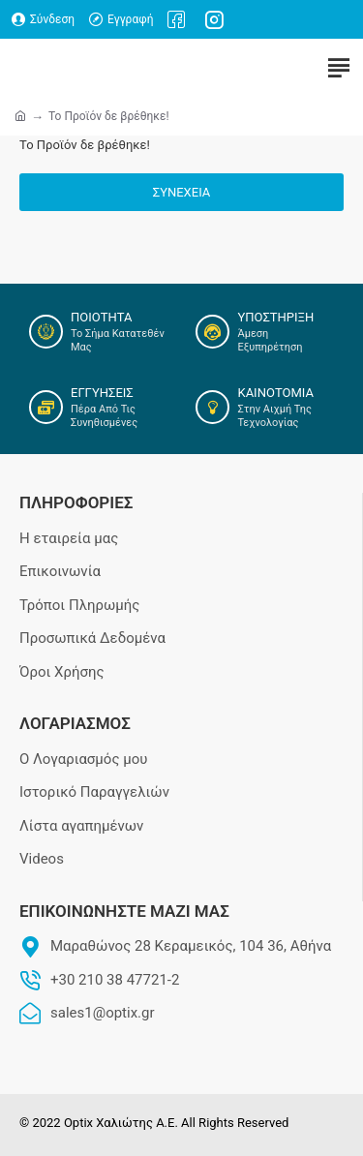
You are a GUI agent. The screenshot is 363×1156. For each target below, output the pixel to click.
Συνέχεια (182, 192)
